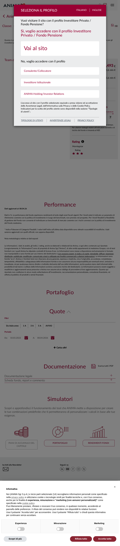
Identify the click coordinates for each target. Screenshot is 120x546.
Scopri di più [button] (15, 539)
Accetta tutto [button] (104, 539)
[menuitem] (60, 48)
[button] (114, 486)
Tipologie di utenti (32, 120)
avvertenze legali (60, 120)
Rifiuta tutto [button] (81, 539)
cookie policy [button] (28, 503)
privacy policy (86, 120)
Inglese (96, 10)
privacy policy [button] (17, 497)
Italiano (81, 10)
